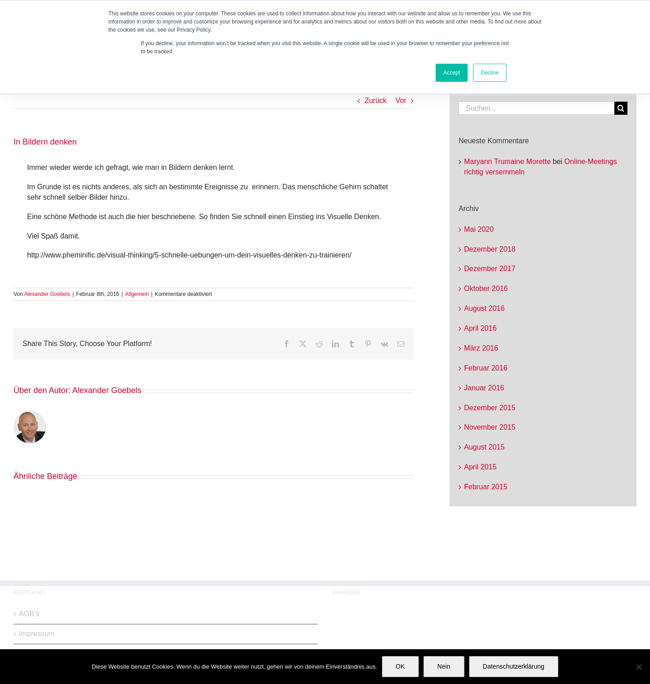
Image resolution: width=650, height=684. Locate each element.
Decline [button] (490, 73)
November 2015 (489, 427)
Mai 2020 (479, 229)
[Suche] (620, 108)
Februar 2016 (485, 368)
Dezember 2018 (489, 249)
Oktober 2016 (486, 288)
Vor (400, 100)
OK (400, 666)
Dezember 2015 (489, 408)
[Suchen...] (536, 108)
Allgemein (137, 294)
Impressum (37, 633)
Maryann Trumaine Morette (507, 161)
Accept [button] (451, 73)
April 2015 (480, 467)
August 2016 (484, 308)
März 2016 (481, 348)
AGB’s (29, 614)
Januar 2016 (484, 388)
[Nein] (638, 666)
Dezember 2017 (489, 268)
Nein (443, 666)
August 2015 (484, 447)
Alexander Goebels (47, 294)
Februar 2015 (485, 487)
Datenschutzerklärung (513, 666)
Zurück (376, 100)
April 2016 (480, 328)
